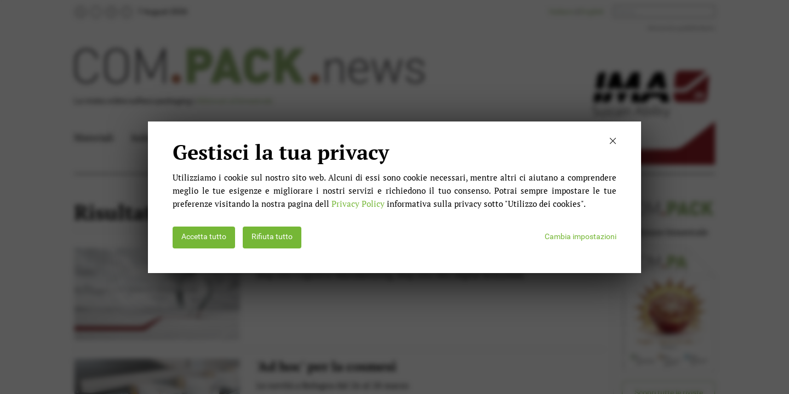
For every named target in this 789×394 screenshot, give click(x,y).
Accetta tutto (203, 236)
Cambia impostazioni (580, 236)
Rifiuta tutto (272, 236)
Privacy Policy (358, 203)
